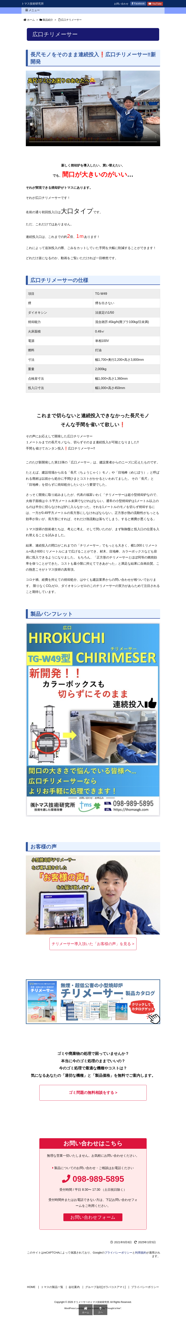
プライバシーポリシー (118, 1252)
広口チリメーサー (71, 19)
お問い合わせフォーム (92, 1217)
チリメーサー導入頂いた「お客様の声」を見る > (93, 944)
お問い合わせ (121, 3)
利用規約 (140, 1252)
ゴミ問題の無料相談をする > (93, 1092)
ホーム (31, 19)
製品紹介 (48, 19)
